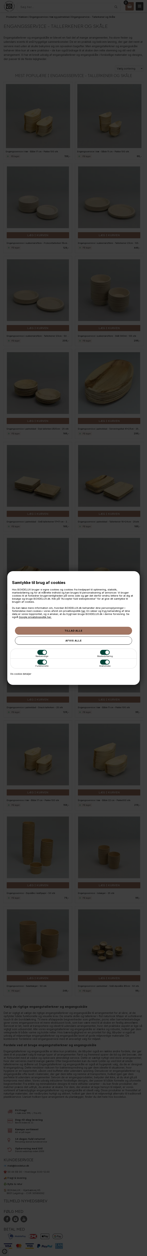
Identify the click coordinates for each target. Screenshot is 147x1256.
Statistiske (105, 663)
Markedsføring (105, 654)
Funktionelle (42, 663)
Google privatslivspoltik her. (35, 617)
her (83, 610)
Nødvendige (42, 654)
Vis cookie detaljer (20, 673)
